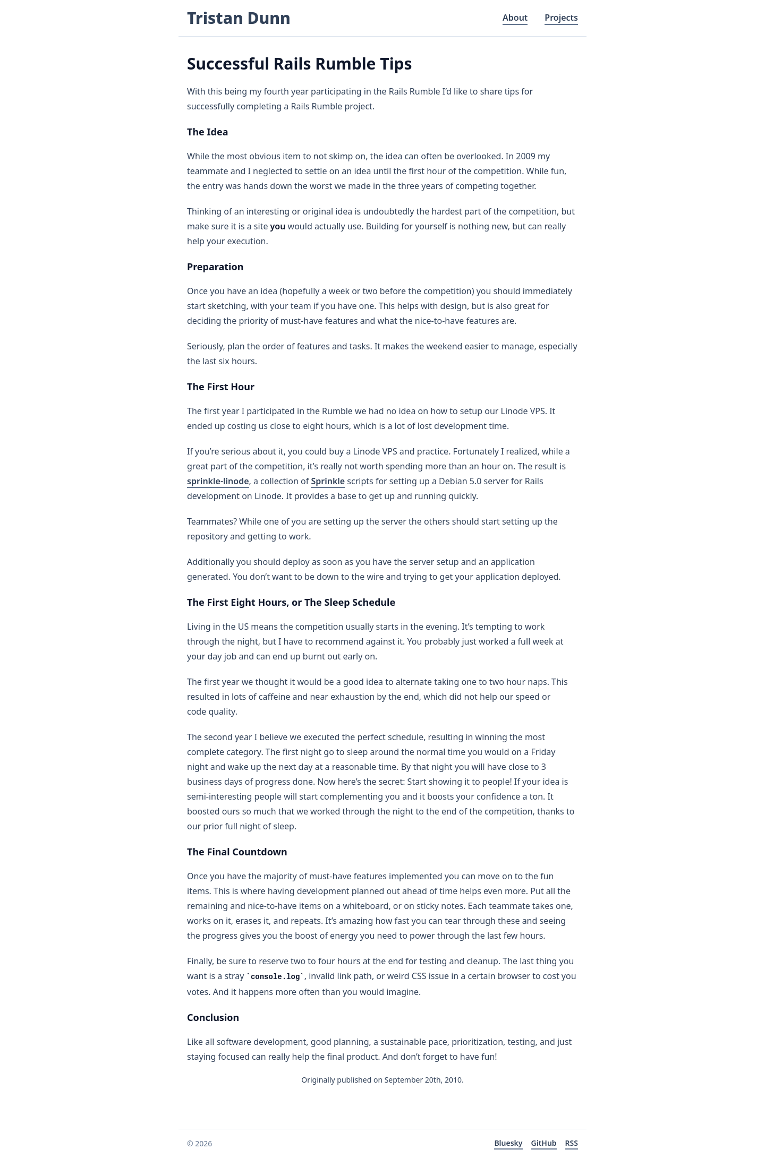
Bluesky (508, 1143)
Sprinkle (328, 481)
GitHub (544, 1143)
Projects (561, 17)
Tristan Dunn (239, 18)
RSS (571, 1143)
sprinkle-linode (218, 481)
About (515, 17)
